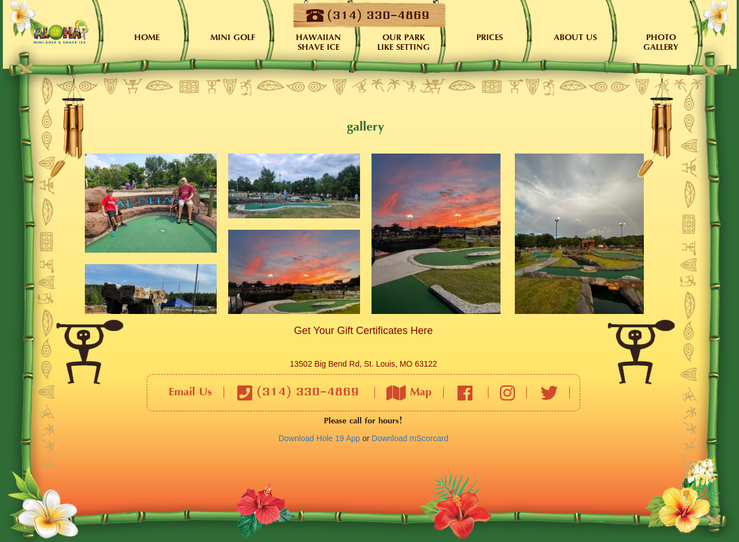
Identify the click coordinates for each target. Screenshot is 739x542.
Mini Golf (232, 38)
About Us (575, 38)
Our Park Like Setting (403, 43)
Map (409, 392)
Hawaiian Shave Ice (318, 43)
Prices (489, 38)
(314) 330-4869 (298, 392)
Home (61, 31)
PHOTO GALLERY (660, 43)
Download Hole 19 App (319, 438)
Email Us (190, 392)
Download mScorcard (410, 438)
